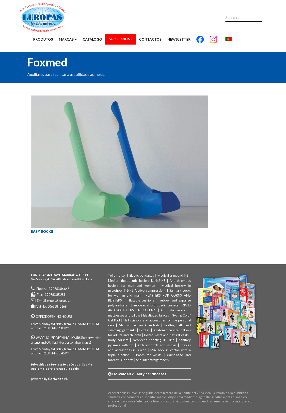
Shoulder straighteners (152, 360)
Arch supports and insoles (156, 345)
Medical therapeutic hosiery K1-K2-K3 (136, 281)
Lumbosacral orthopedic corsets (154, 305)
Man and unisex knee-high (139, 325)
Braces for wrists (148, 355)
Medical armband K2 (173, 275)
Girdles (144, 330)
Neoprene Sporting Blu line (153, 340)
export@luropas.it (59, 300)
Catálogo (92, 39)
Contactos (150, 39)
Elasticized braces (156, 315)
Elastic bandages (141, 275)
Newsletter (179, 39)
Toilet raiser (117, 275)
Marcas (68, 39)
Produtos (43, 39)
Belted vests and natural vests (166, 335)
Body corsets (118, 340)
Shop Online (120, 39)
